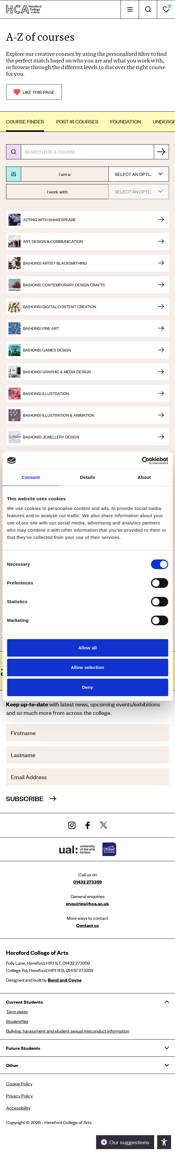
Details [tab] (87, 477)
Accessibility (18, 1108)
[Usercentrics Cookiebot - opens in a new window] (141, 461)
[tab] (130, 9)
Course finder (25, 121)
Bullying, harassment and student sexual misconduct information (67, 1031)
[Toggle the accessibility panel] (125, 1142)
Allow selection (87, 667)
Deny (87, 687)
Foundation (125, 121)
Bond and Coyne (65, 980)
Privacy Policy (19, 1096)
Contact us (87, 925)
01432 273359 (87, 882)
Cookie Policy (19, 1084)
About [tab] (144, 477)
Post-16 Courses (77, 121)
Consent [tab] (30, 477)
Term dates (17, 1011)
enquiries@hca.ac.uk (87, 903)
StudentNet (17, 1021)
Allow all (87, 647)
